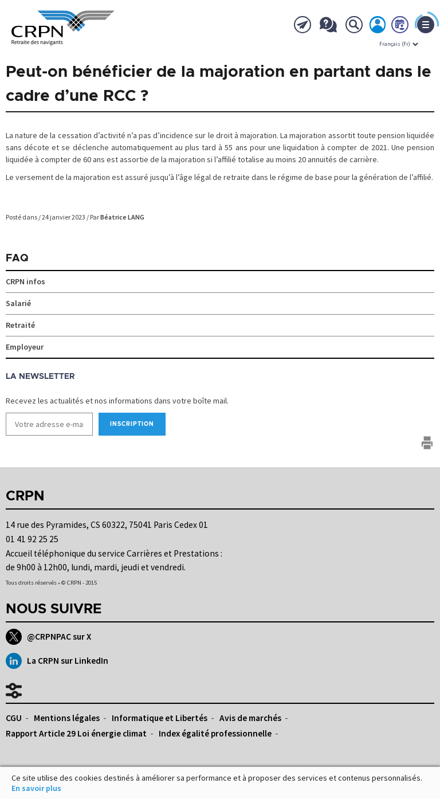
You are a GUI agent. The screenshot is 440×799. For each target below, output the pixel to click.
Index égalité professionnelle (215, 733)
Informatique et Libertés (159, 717)
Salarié (18, 303)
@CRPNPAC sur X (48, 637)
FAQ (17, 258)
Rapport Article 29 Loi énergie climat (76, 733)
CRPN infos (25, 281)
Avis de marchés (250, 717)
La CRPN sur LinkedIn (57, 661)
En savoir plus (36, 788)
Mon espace (378, 27)
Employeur (25, 347)
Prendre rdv (400, 27)
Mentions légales (67, 717)
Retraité (20, 325)
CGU (14, 717)
